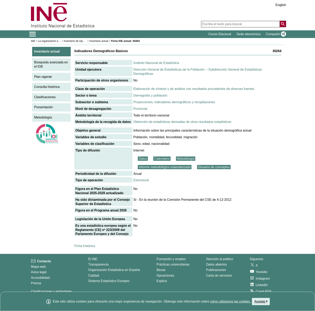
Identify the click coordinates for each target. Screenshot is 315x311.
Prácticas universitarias (173, 264)
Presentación (43, 107)
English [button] (281, 5)
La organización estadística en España (60, 40)
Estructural (141, 180)
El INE (92, 259)
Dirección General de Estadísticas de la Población (169, 69)
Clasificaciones (45, 97)
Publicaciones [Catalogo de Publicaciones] (216, 270)
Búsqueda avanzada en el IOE (51, 64)
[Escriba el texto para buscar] (240, 24)
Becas (160, 270)
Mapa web (38, 266)
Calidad (93, 275)
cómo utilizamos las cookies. (230, 301)
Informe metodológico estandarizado (165, 167)
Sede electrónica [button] (248, 34)
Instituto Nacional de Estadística (156, 63)
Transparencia (98, 264)
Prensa (36, 283)
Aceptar (260, 301)
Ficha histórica (84, 246)
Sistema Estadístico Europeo (108, 281)
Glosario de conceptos (214, 167)
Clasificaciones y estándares (51, 291)
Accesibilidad (40, 277)
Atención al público (219, 259)
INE (33, 40)
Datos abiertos (216, 264)
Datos (143, 158)
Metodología (43, 117)
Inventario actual (98, 40)
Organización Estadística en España (114, 270)
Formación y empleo (171, 259)
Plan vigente (43, 76)
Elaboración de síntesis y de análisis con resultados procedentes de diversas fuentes (193, 89)
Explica (161, 281)
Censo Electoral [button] (219, 34)
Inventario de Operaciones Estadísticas (86, 40)
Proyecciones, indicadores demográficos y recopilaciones (174, 102)
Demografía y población (150, 95)
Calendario (162, 158)
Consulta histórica (47, 87)
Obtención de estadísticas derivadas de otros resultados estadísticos (182, 122)
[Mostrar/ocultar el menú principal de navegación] (32, 34)
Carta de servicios (219, 275)
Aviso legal (38, 272)
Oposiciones (165, 275)
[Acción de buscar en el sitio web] (283, 24)
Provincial (140, 108)
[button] (275, 34)
